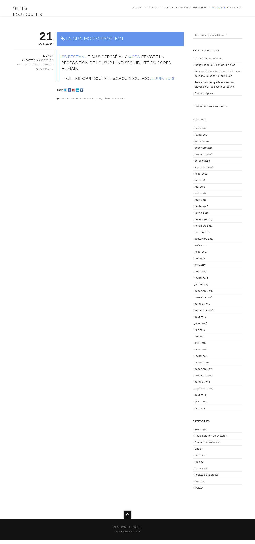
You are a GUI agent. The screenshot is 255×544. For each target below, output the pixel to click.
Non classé (201, 468)
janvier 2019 (202, 141)
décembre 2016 (204, 291)
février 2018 (201, 206)
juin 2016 (200, 330)
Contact (236, 8)
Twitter (47, 64)
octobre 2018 (202, 160)
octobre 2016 (202, 304)
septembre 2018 (204, 167)
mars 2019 (201, 128)
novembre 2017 (204, 225)
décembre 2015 (204, 369)
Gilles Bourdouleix (83, 98)
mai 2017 (200, 258)
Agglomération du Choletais (211, 435)
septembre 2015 (204, 388)
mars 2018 (201, 199)
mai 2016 (200, 336)
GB (51, 56)
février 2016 (201, 356)
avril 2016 (200, 343)
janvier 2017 (202, 284)
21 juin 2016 (162, 78)
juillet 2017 (201, 252)
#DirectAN (73, 56)
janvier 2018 (202, 212)
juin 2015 (200, 408)
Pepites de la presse (206, 474)
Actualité (218, 8)
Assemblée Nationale (207, 442)
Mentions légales (127, 527)
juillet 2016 (201, 323)
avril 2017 (200, 265)
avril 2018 (200, 193)
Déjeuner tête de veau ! (208, 58)
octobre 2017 (202, 232)
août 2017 (200, 245)
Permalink (46, 69)
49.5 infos (200, 429)
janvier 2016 (202, 362)
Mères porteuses (114, 98)
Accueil (137, 8)
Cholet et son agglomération (186, 8)
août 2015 (200, 395)
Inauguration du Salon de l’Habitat (215, 65)
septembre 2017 (204, 238)
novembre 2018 (204, 154)
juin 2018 (200, 180)
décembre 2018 (204, 147)
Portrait (154, 8)
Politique (200, 481)
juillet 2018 (201, 173)
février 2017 (201, 278)
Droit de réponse (204, 93)
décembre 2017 (204, 219)
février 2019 (201, 134)
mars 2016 (201, 349)
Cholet (36, 64)
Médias (199, 461)
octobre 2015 (202, 382)
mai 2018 (200, 186)
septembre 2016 (204, 310)
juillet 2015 (201, 401)
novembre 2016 (204, 297)
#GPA (134, 56)
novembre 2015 (204, 375)
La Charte (200, 455)
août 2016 (200, 317)
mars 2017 (201, 271)
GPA (99, 98)
